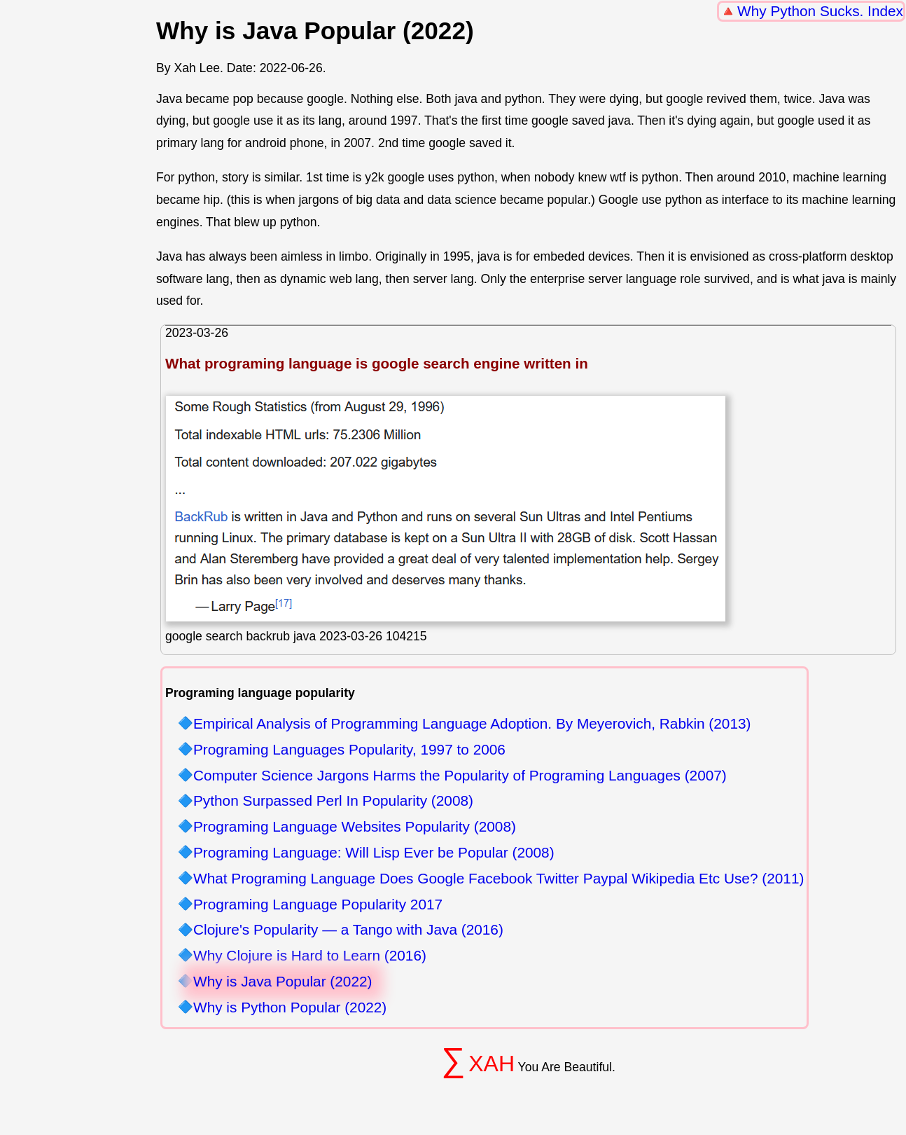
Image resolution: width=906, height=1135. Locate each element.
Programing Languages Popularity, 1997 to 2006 (349, 750)
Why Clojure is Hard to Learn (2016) (309, 956)
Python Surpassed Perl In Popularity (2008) (333, 801)
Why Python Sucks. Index (820, 11)
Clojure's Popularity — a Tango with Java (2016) (348, 930)
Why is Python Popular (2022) (289, 1007)
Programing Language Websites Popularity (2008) (354, 827)
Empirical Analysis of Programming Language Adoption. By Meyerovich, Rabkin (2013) (472, 724)
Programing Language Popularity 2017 (317, 904)
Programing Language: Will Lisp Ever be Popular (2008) (374, 853)
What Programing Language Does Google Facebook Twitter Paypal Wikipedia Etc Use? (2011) (498, 879)
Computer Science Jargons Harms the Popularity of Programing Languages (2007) (460, 776)
